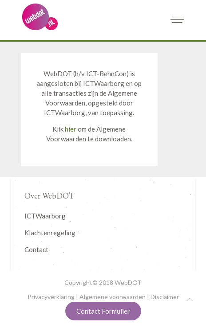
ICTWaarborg (45, 216)
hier (70, 129)
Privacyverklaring (51, 296)
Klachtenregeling (49, 233)
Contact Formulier (103, 311)
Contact (36, 249)
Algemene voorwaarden (112, 296)
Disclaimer (165, 296)
